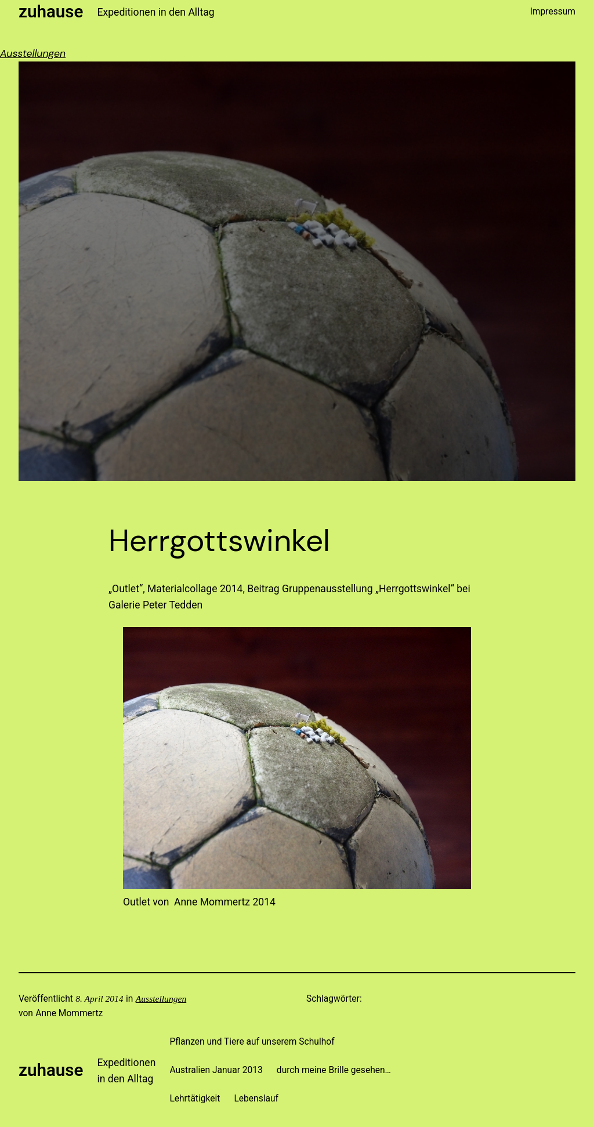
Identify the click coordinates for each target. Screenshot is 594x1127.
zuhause (51, 11)
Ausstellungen (33, 53)
